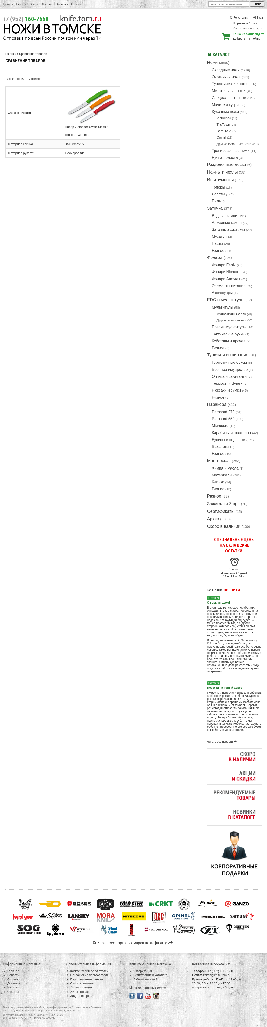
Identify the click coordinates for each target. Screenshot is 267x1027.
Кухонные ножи (225, 112)
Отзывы (76, 4)
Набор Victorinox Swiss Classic (86, 127)
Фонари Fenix (224, 265)
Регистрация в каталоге (148, 975)
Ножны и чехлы (222, 172)
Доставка (47, 4)
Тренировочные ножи (230, 151)
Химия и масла (225, 468)
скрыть (70, 134)
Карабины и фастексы (231, 433)
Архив (213, 519)
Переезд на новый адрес (224, 687)
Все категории (15, 79)
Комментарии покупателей (87, 971)
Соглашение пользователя (87, 975)
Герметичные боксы (229, 362)
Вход (258, 17)
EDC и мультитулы (225, 299)
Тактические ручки (228, 334)
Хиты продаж (77, 991)
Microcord (220, 426)
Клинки (218, 482)
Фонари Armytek (226, 279)
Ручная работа (225, 157)
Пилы (217, 201)
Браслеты (220, 447)
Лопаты (218, 194)
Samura (222, 131)
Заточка (215, 208)
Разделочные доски (226, 164)
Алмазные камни (227, 223)
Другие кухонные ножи (234, 144)
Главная (8, 4)
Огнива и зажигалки (229, 376)
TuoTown (223, 124)
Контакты (62, 4)
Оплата (34, 4)
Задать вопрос (78, 996)
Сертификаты (220, 511)
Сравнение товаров (33, 54)
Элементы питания (228, 286)
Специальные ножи (229, 98)
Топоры (218, 187)
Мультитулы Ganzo (231, 314)
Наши (223, 590)
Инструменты (220, 179)
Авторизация (140, 971)
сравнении (242, 23)
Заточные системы (228, 230)
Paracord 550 (223, 419)
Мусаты (218, 236)
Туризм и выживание (227, 355)
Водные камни (224, 216)
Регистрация (239, 17)
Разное (218, 250)
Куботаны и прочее (229, 341)
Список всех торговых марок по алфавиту (133, 942)
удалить (83, 134)
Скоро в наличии (224, 526)
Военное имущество (230, 370)
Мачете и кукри (225, 105)
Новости (21, 4)
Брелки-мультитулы (229, 327)
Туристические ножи (230, 84)
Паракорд (216, 404)
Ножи (212, 62)
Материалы (222, 475)
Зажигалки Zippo (223, 503)
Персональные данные (84, 979)
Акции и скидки (79, 987)
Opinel (221, 137)
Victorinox (224, 118)
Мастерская (219, 460)
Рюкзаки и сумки (226, 390)
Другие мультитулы (231, 320)
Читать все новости (222, 741)
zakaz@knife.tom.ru (216, 975)
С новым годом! (218, 602)
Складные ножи (226, 70)
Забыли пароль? (143, 979)
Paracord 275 (223, 412)
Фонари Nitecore (226, 272)
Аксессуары (222, 293)
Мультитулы (222, 307)
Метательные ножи (229, 91)
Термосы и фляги (227, 383)
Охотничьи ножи (226, 77)
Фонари (214, 257)
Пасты (217, 244)
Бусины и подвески (228, 440)
